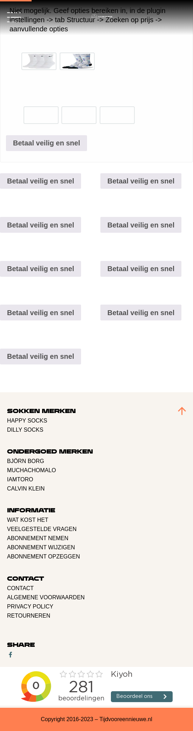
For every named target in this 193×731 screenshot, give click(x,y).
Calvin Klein (26, 489)
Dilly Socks (25, 430)
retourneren (28, 616)
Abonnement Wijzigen (41, 547)
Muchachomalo (31, 470)
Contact (20, 588)
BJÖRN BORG (25, 461)
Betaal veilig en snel (46, 143)
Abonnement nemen (37, 538)
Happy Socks (27, 421)
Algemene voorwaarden (46, 597)
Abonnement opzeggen (43, 557)
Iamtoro (20, 479)
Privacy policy (30, 607)
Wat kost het (27, 520)
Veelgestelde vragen (41, 529)
